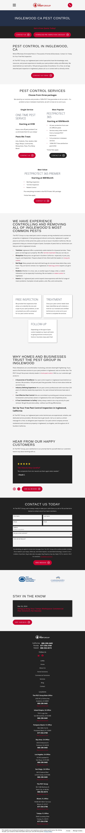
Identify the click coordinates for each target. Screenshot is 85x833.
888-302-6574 (46, 648)
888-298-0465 (47, 643)
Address (16, 527)
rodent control (58, 273)
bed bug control (54, 266)
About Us (42, 668)
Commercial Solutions (42, 675)
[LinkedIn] (46, 655)
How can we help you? (20, 539)
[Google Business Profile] (39, 655)
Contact (42, 686)
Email (45, 522)
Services (42, 679)
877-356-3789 (46, 645)
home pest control (47, 373)
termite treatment (49, 253)
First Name (17, 516)
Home (42, 664)
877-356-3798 (42, 807)
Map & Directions (42, 706)
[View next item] (18, 488)
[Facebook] (42, 655)
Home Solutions (42, 672)
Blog (42, 683)
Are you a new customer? (20, 533)
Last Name (47, 516)
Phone (15, 522)
